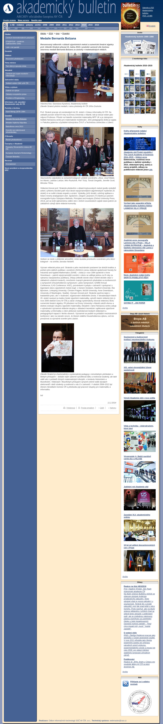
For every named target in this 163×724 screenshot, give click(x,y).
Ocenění (8, 116)
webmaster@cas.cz (118, 721)
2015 (90, 25)
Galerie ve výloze (12, 90)
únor (20, 28)
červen (51, 28)
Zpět (102, 408)
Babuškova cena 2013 (14, 126)
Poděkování (129, 659)
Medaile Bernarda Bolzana (16, 119)
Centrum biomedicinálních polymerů (20, 38)
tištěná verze (141, 157)
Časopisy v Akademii (13, 144)
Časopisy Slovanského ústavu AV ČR (19, 148)
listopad (81, 28)
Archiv (125, 308)
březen (27, 28)
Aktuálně (8, 70)
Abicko (43, 33)
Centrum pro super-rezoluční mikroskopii (17, 75)
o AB (12, 25)
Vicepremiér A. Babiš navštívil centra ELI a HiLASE (137, 457)
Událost (8, 55)
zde (150, 170)
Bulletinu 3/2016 (139, 609)
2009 (52, 25)
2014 (84, 25)
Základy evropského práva (16, 94)
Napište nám (36, 20)
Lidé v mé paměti (12, 47)
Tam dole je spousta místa (16, 66)
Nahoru (113, 408)
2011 (64, 25)
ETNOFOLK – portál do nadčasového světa (15, 43)
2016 (97, 25)
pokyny (29, 25)
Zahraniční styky (12, 80)
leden (12, 28)
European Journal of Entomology (18, 153)
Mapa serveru (23, 20)
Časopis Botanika (13, 157)
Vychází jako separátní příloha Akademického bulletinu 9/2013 (138, 204)
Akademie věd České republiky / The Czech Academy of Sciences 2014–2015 (138, 154)
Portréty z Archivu (12, 108)
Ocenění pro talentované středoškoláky (15, 131)
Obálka (8, 34)
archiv (38, 25)
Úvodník (8, 51)
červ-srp (60, 28)
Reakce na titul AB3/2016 (135, 586)
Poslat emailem (87, 408)
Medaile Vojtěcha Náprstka (16, 123)
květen (43, 28)
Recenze (8, 161)
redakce (20, 25)
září (68, 28)
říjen (74, 28)
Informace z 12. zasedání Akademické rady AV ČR (15, 103)
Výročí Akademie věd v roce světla (139, 398)
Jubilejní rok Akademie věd (136, 487)
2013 (77, 25)
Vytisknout (70, 408)
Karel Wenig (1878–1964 (15, 112)
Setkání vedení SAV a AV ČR (17, 83)
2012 (71, 25)
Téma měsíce (10, 63)
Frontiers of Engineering (15, 98)
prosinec (91, 28)
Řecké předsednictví (14, 140)
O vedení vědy (130, 633)
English (151, 26)
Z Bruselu (9, 136)
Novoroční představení (15, 59)
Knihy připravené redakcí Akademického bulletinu (135, 132)
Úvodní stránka (9, 20)
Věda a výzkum (11, 87)
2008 (45, 25)
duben (35, 28)
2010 (58, 25)
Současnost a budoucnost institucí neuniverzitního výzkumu (139, 338)
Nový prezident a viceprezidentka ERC (19, 169)
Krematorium (11, 164)
